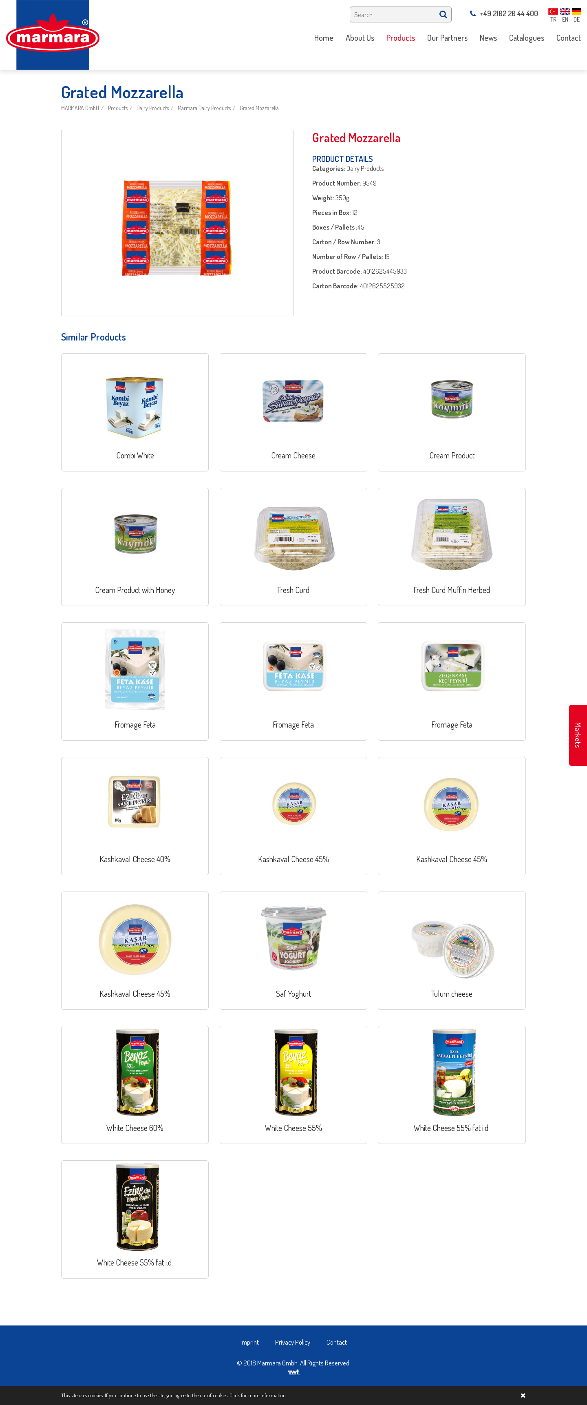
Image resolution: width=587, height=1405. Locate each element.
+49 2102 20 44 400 (504, 13)
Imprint (250, 1342)
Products (118, 107)
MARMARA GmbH (80, 107)
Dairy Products (153, 107)
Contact (337, 1342)
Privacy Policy (292, 1342)
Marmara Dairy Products (204, 107)
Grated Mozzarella (259, 107)
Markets (578, 735)
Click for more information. (258, 1395)
